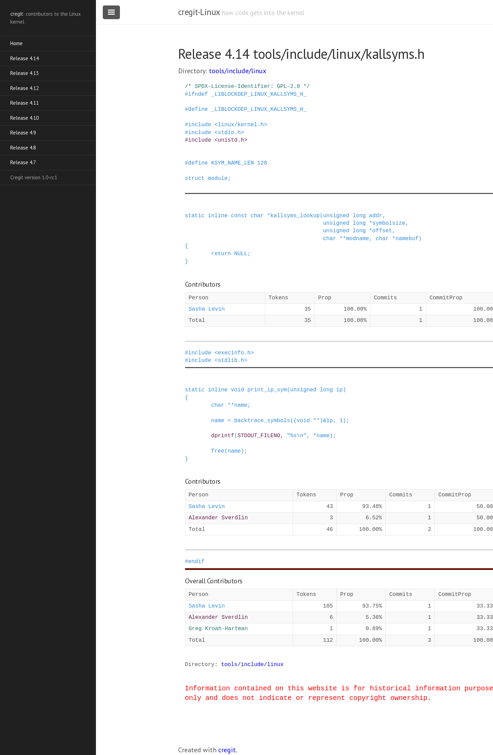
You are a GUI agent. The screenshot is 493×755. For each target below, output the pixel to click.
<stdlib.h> (230, 360)
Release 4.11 (24, 103)
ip (339, 390)
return (221, 254)
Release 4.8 (23, 147)
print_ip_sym (267, 390)
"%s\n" (297, 436)
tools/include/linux (237, 70)
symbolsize (388, 223)
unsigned (336, 216)
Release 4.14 (24, 58)
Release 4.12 (24, 88)
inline (218, 216)
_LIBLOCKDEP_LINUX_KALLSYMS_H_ (258, 94)
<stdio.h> (229, 132)
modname (357, 239)
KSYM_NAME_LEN (232, 163)
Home (16, 43)
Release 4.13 (24, 73)
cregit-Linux (199, 11)
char (257, 216)
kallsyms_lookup (295, 216)
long (359, 216)
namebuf (406, 239)
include (199, 125)
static (195, 216)
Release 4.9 (23, 132)
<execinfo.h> (234, 353)
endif (196, 561)
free (217, 451)
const (239, 216)
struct (195, 178)
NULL (240, 254)
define (198, 109)
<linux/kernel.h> (240, 125)
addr (375, 216)
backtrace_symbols (262, 421)
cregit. (227, 749)
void (237, 390)
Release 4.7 (23, 162)
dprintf (222, 436)
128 (262, 163)
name (240, 405)
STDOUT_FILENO (258, 436)
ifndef (198, 94)
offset (382, 231)
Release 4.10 (24, 118)
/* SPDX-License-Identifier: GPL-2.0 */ (247, 86)
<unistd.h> (230, 140)
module (218, 178)
